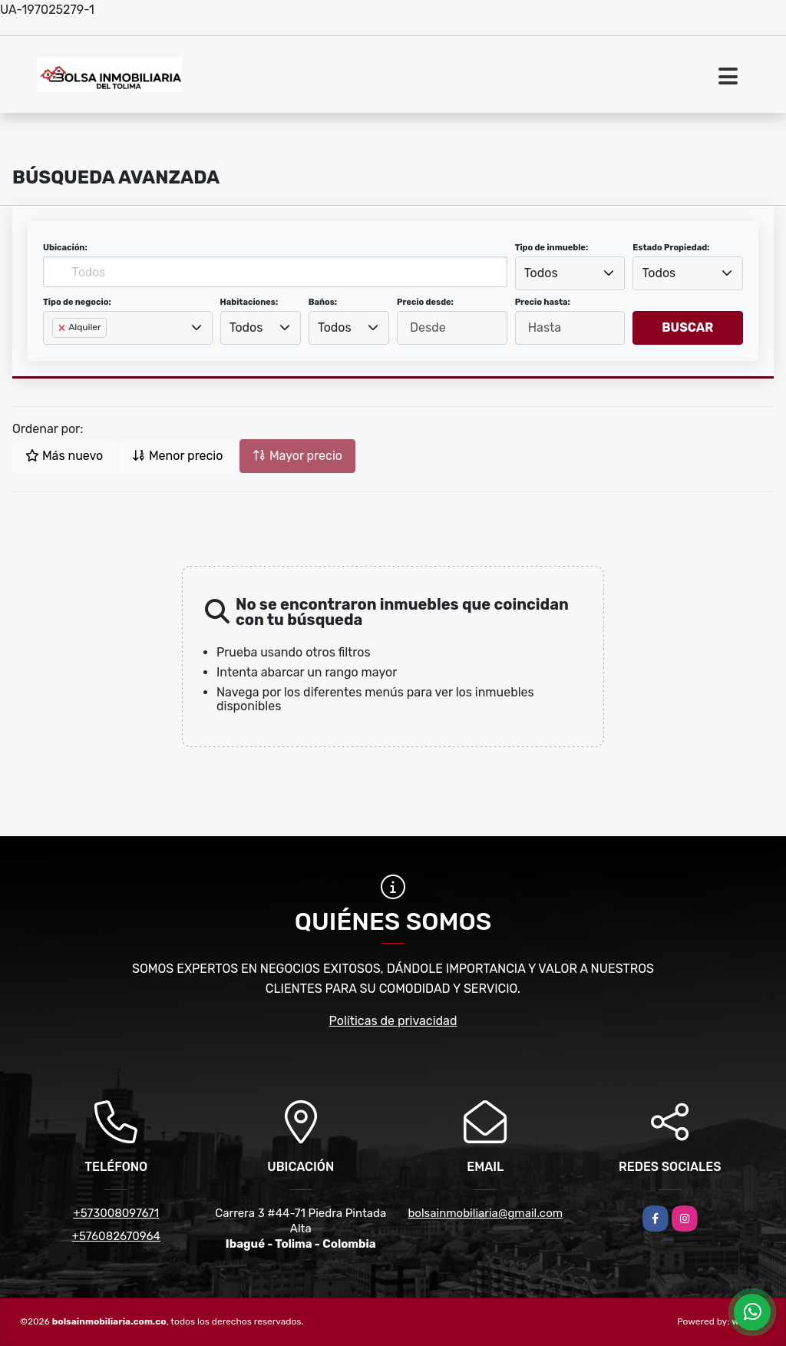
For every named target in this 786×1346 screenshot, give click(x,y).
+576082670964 (116, 1236)
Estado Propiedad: (670, 248)
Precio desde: (425, 302)
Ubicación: (65, 248)
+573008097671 (116, 1213)
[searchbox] (56, 352)
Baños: (323, 302)
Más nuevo (64, 455)
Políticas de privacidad (393, 1021)
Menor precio (177, 455)
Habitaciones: (249, 302)
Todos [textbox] (541, 273)
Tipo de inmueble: (551, 248)
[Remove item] (63, 327)
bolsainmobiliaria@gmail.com (485, 1213)
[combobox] (570, 273)
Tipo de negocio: (77, 302)
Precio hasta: (542, 302)
